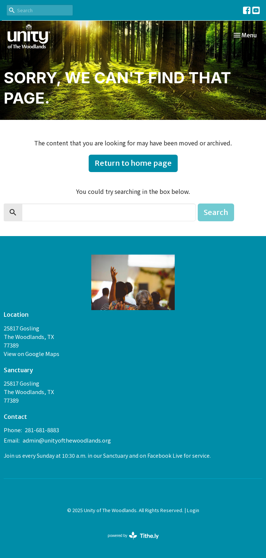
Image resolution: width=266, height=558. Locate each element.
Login (193, 510)
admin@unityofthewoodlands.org (67, 440)
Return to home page (133, 163)
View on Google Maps (31, 353)
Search (216, 212)
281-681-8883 (42, 430)
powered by (133, 536)
